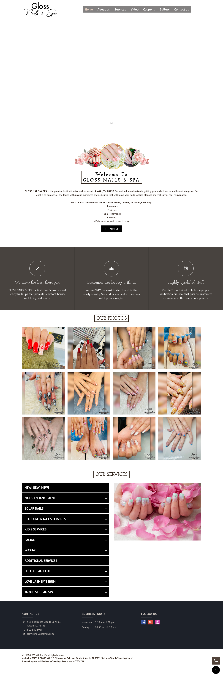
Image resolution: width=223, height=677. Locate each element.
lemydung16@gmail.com (40, 633)
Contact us (181, 9)
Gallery (165, 9)
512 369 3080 (35, 629)
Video (135, 9)
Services (120, 9)
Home (89, 9)
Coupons (149, 9)
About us (104, 9)
